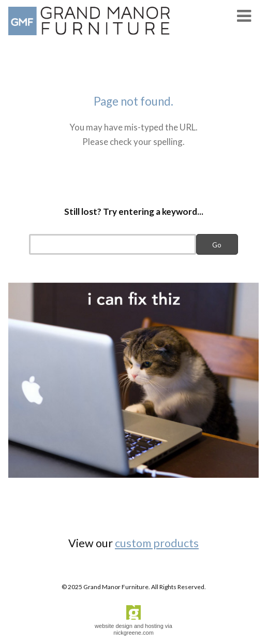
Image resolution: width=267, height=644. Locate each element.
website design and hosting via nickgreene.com (133, 629)
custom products (157, 543)
